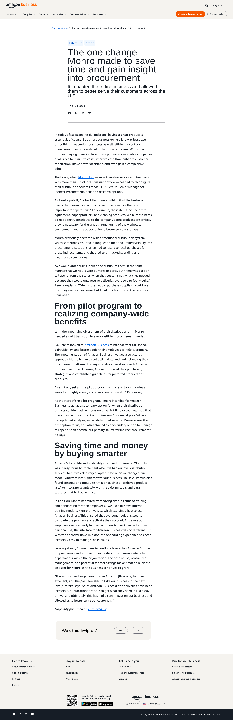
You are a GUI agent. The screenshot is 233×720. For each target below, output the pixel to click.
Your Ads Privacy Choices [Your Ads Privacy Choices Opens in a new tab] (168, 714)
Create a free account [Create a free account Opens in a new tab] (190, 14)
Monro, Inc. (86, 177)
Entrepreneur (97, 609)
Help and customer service (131, 672)
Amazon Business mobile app (186, 678)
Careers (15, 685)
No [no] (137, 630)
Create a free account (182, 666)
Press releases (72, 678)
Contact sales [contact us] (217, 14)
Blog (68, 666)
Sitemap (123, 678)
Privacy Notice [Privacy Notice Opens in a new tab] (147, 714)
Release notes (72, 672)
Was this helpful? (79, 630)
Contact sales (125, 666)
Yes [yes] (121, 630)
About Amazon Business (23, 666)
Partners (16, 678)
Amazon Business (96, 344)
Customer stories (20, 672)
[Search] (206, 5)
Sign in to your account (183, 672)
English (218, 5)
